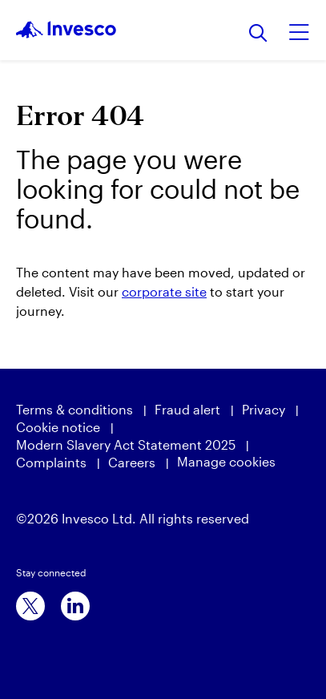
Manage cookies (226, 461)
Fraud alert (187, 409)
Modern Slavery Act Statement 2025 (125, 444)
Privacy (263, 409)
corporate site (164, 291)
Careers (131, 462)
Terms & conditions (74, 409)
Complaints (51, 462)
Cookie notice (58, 426)
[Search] (258, 34)
